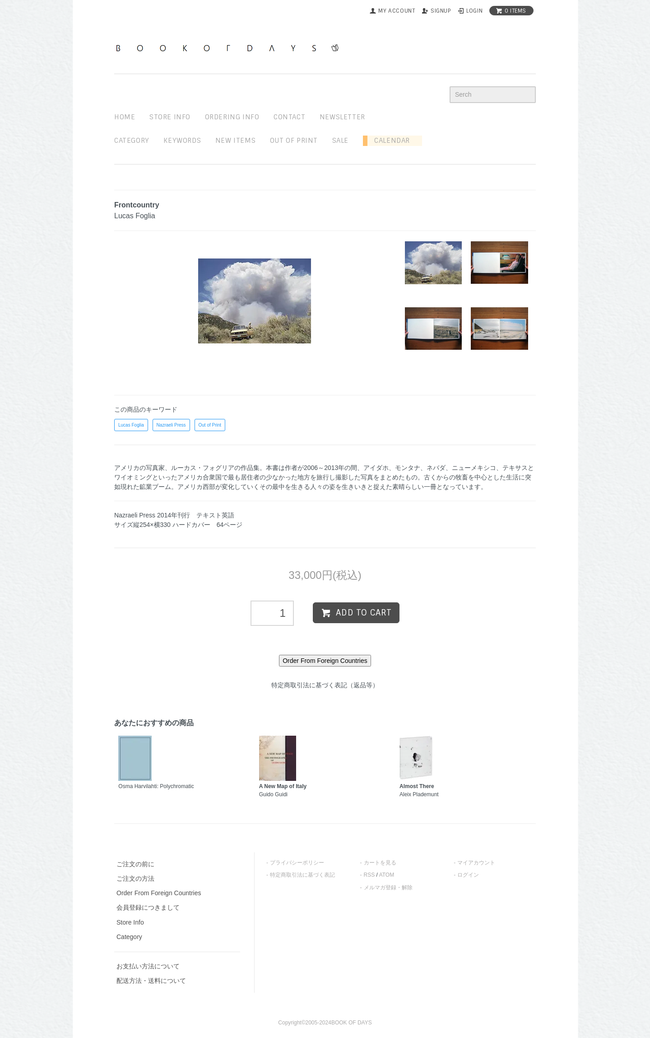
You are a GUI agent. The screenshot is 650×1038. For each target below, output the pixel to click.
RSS (369, 875)
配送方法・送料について (151, 980)
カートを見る (380, 863)
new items (235, 140)
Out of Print (210, 425)
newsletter (342, 117)
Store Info (130, 922)
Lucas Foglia (131, 425)
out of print (294, 140)
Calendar (388, 140)
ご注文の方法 (135, 878)
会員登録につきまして (148, 907)
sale (340, 140)
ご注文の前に (135, 864)
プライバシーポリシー (297, 863)
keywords (182, 140)
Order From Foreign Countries (158, 893)
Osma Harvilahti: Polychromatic (156, 786)
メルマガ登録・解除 (388, 887)
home (124, 117)
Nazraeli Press (171, 425)
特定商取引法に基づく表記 (302, 875)
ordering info (232, 117)
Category (131, 140)
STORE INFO (169, 117)
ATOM (387, 875)
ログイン (468, 875)
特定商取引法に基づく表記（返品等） (325, 685)
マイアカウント (476, 863)
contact (289, 117)
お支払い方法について (148, 966)
